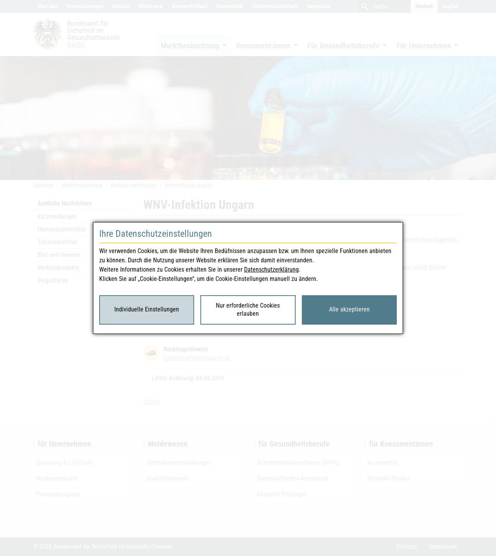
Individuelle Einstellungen (146, 309)
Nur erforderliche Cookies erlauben (248, 309)
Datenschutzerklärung (271, 269)
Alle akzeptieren (349, 309)
